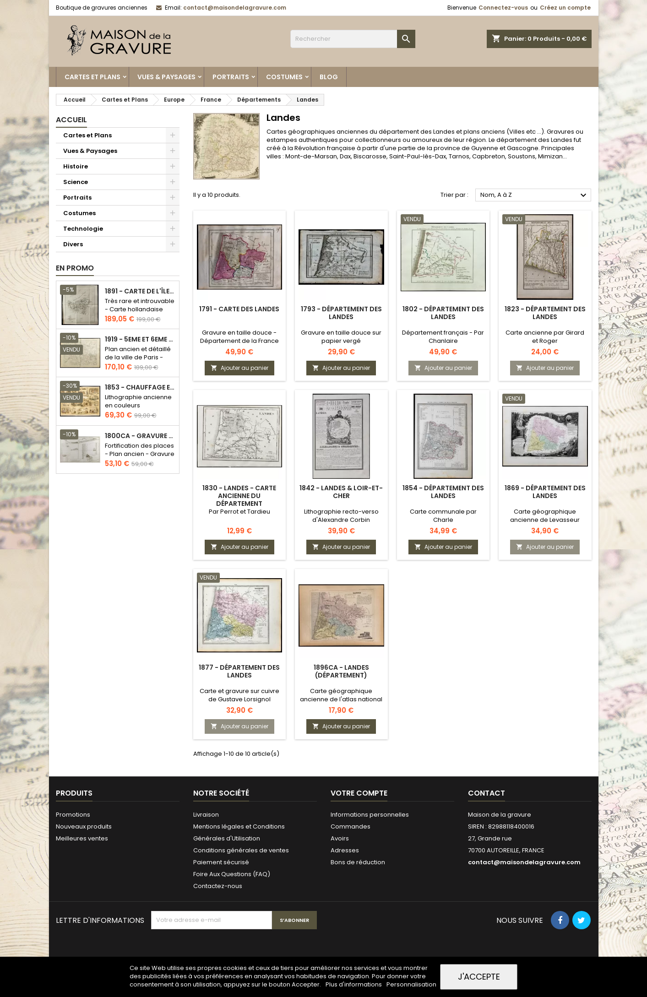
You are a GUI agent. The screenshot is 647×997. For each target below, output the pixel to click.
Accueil (71, 119)
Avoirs (340, 838)
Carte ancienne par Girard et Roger (545, 336)
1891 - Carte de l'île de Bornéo (140, 291)
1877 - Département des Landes (239, 671)
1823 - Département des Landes (545, 312)
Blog (329, 76)
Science (75, 182)
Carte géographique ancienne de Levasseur (545, 515)
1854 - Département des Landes (443, 491)
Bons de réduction (358, 862)
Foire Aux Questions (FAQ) (231, 874)
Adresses (345, 850)
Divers (73, 244)
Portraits (230, 76)
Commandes (350, 826)
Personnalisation (411, 984)
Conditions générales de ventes (241, 850)
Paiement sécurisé (221, 862)
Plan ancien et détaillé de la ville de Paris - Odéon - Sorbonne (138, 357)
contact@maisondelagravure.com (234, 7)
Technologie (83, 228)
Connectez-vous (503, 7)
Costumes (284, 76)
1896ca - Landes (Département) (341, 671)
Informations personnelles (370, 814)
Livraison (206, 814)
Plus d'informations (354, 984)
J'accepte (479, 976)
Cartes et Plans (92, 76)
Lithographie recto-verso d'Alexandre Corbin (341, 515)
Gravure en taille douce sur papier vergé (341, 336)
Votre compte (359, 793)
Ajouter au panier (239, 368)
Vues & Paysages (166, 76)
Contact (486, 793)
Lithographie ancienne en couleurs (138, 401)
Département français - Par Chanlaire (443, 336)
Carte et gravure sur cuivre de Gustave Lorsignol (239, 695)
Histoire (75, 166)
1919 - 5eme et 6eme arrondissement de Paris (140, 339)
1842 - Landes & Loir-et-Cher (341, 491)
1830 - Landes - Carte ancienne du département (239, 495)
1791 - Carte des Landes (239, 309)
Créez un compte (565, 7)
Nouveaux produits (84, 826)
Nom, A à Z (534, 195)
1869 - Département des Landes (545, 491)
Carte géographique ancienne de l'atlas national (341, 695)
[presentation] (220, 952)
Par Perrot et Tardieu (239, 511)
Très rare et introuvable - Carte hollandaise (139, 305)
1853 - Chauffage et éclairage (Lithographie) (140, 387)
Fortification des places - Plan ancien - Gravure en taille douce (139, 453)
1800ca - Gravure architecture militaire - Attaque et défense (140, 436)
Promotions (73, 814)
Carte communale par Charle (443, 515)
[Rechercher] (352, 39)
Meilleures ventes (82, 838)
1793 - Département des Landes (341, 312)
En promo (75, 268)
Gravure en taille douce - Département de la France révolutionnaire (239, 340)
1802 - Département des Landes (443, 312)
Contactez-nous (217, 886)
